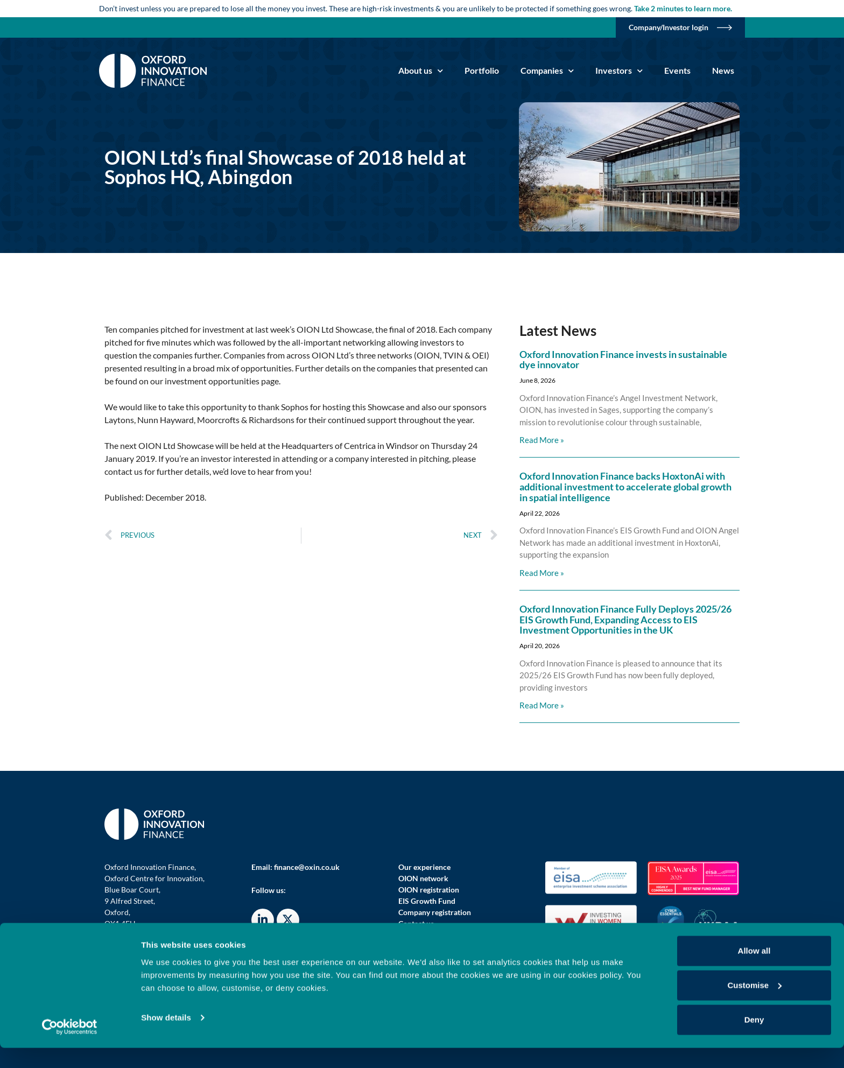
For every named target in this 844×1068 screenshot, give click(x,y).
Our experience (424, 867)
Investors (619, 70)
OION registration (428, 889)
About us (420, 70)
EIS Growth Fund (426, 900)
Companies (547, 70)
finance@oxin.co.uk (307, 867)
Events (677, 70)
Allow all (754, 970)
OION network (423, 878)
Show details (166, 1037)
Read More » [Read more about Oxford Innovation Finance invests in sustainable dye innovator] (541, 440)
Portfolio (482, 70)
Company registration (434, 912)
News (723, 70)
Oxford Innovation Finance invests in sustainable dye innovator (623, 359)
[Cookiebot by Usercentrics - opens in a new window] (70, 1047)
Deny (754, 1039)
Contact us (416, 923)
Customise (754, 1005)
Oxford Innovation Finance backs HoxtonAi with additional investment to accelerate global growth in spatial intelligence (625, 486)
